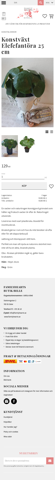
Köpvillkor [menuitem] (8, 422)
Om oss (7, 376)
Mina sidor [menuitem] (8, 436)
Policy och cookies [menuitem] (11, 432)
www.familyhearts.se (12, 317)
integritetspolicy (39, 466)
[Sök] (41, 2)
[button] (4, 3)
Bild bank (7, 380)
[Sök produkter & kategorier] (25, 2)
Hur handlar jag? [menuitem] (10, 427)
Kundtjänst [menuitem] (8, 417)
